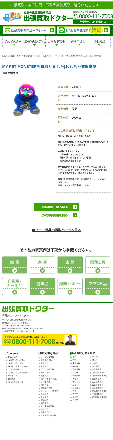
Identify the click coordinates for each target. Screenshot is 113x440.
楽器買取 (44, 376)
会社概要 (100, 41)
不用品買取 (45, 412)
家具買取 (44, 366)
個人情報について (15, 382)
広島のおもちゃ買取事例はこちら (73, 185)
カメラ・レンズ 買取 (50, 391)
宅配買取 (44, 400)
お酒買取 (44, 394)
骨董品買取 (45, 372)
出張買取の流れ (34, 41)
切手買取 (44, 403)
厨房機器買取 (46, 360)
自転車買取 (45, 382)
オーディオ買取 (47, 357)
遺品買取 (44, 397)
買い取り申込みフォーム (18, 366)
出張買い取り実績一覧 (17, 372)
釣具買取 (44, 385)
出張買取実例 (56, 41)
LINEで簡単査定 (15, 369)
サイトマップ (13, 376)
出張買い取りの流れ (16, 360)
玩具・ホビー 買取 (49, 379)
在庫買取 (44, 409)
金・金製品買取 (47, 406)
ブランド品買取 (47, 369)
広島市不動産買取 (48, 415)
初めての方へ (13, 41)
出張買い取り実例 (15, 363)
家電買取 (44, 363)
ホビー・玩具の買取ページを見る (56, 230)
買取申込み (78, 41)
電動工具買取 (46, 388)
